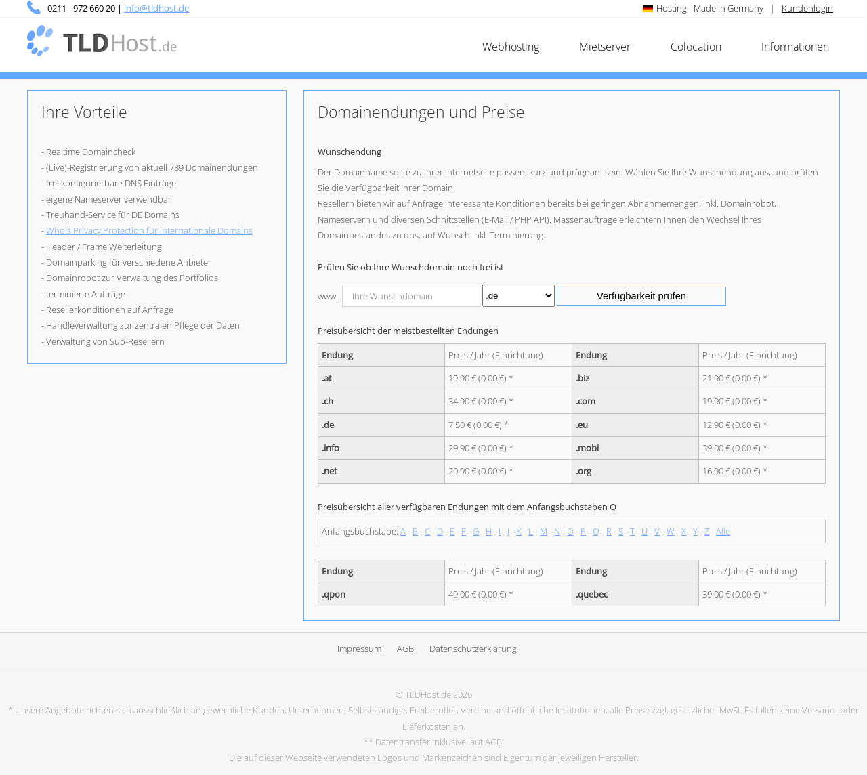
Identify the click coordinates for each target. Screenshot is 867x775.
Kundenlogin (807, 8)
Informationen (795, 46)
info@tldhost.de (156, 8)
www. (328, 296)
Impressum (359, 648)
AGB (405, 648)
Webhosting (510, 46)
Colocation (696, 46)
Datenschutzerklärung (473, 648)
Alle (723, 531)
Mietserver (605, 46)
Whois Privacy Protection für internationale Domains (149, 230)
